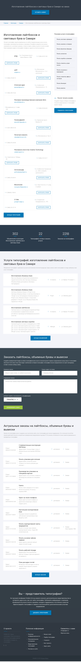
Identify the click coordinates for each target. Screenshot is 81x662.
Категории (13, 23)
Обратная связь (65, 633)
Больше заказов (40, 575)
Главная (6, 23)
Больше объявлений (40, 338)
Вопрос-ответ (47, 635)
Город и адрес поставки (48, 369)
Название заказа (8, 369)
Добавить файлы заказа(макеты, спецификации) (17, 396)
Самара (21, 23)
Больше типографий (13, 215)
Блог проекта (47, 643)
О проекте (46, 640)
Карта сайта (47, 646)
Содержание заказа (9, 378)
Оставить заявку (40, 12)
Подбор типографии (49, 638)
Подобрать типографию (65, 110)
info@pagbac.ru (65, 631)
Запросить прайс (12, 63)
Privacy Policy (44, 659)
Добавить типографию (40, 613)
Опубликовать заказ (13, 408)
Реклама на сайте (33, 649)
